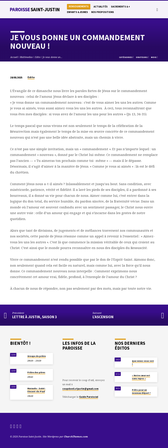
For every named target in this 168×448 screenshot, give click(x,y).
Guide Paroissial (88, 396)
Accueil (14, 57)
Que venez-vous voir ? (143, 362)
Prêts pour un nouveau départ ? (141, 391)
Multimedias (26, 57)
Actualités (101, 6)
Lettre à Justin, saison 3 (34, 317)
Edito (37, 57)
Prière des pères (36, 372)
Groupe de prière (36, 356)
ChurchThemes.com (76, 436)
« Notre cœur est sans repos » (141, 377)
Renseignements (79, 6)
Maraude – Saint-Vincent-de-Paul (36, 390)
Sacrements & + (120, 6)
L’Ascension (103, 317)
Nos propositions (102, 12)
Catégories (126, 57)
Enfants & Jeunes (77, 12)
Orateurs (142, 57)
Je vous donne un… (52, 57)
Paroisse (35, 9)
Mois (154, 57)
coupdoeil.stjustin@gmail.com (80, 388)
